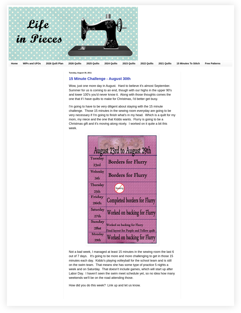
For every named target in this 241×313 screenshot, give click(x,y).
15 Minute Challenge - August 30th (100, 79)
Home (14, 63)
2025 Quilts (92, 63)
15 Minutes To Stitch (188, 63)
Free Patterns (212, 63)
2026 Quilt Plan (54, 63)
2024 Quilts (110, 63)
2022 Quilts (146, 63)
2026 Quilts (75, 63)
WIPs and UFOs (32, 63)
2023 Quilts (129, 63)
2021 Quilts (165, 63)
